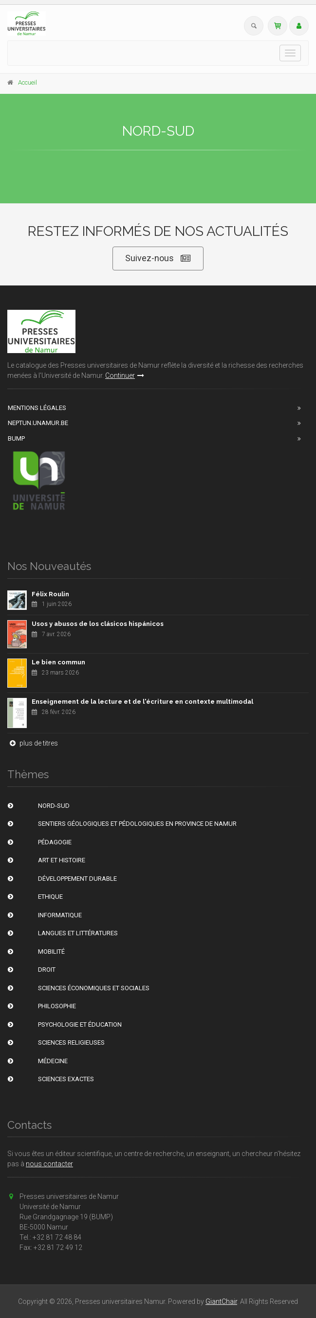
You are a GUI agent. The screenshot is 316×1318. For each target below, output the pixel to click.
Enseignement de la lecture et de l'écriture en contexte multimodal (142, 701)
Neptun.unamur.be (38, 423)
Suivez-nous (158, 258)
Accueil (27, 82)
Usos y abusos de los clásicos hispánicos (98, 623)
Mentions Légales (37, 407)
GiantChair (221, 1301)
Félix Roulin (50, 594)
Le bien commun (58, 662)
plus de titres (32, 743)
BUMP (16, 438)
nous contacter (49, 1164)
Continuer (124, 375)
